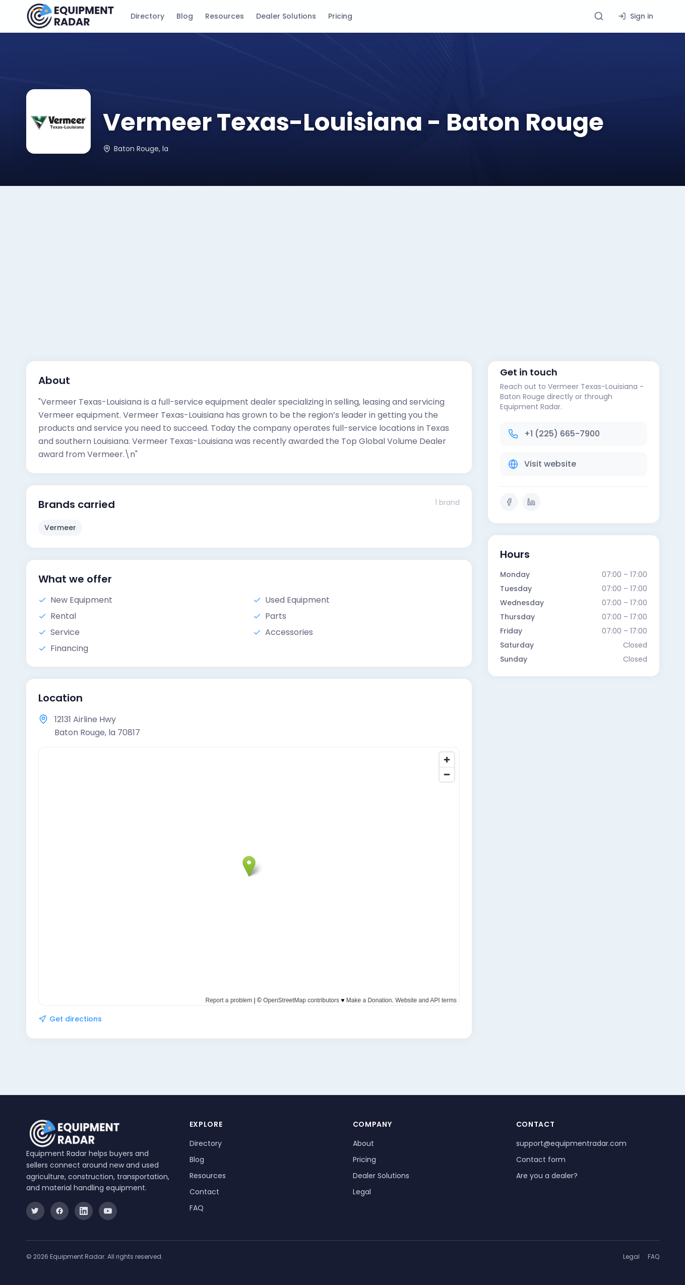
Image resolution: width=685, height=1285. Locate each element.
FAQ (197, 1208)
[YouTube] (108, 1211)
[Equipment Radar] (70, 16)
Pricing (340, 16)
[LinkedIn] (531, 502)
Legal (362, 1192)
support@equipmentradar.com (571, 1143)
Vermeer (60, 528)
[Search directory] (599, 16)
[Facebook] (509, 502)
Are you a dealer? (547, 1176)
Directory (147, 16)
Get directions (70, 1019)
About (363, 1143)
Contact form (541, 1159)
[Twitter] (35, 1211)
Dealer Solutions (286, 16)
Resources (224, 16)
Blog (184, 16)
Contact (204, 1192)
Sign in (635, 16)
